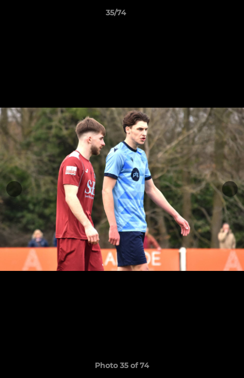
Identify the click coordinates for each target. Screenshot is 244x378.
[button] (206, 15)
